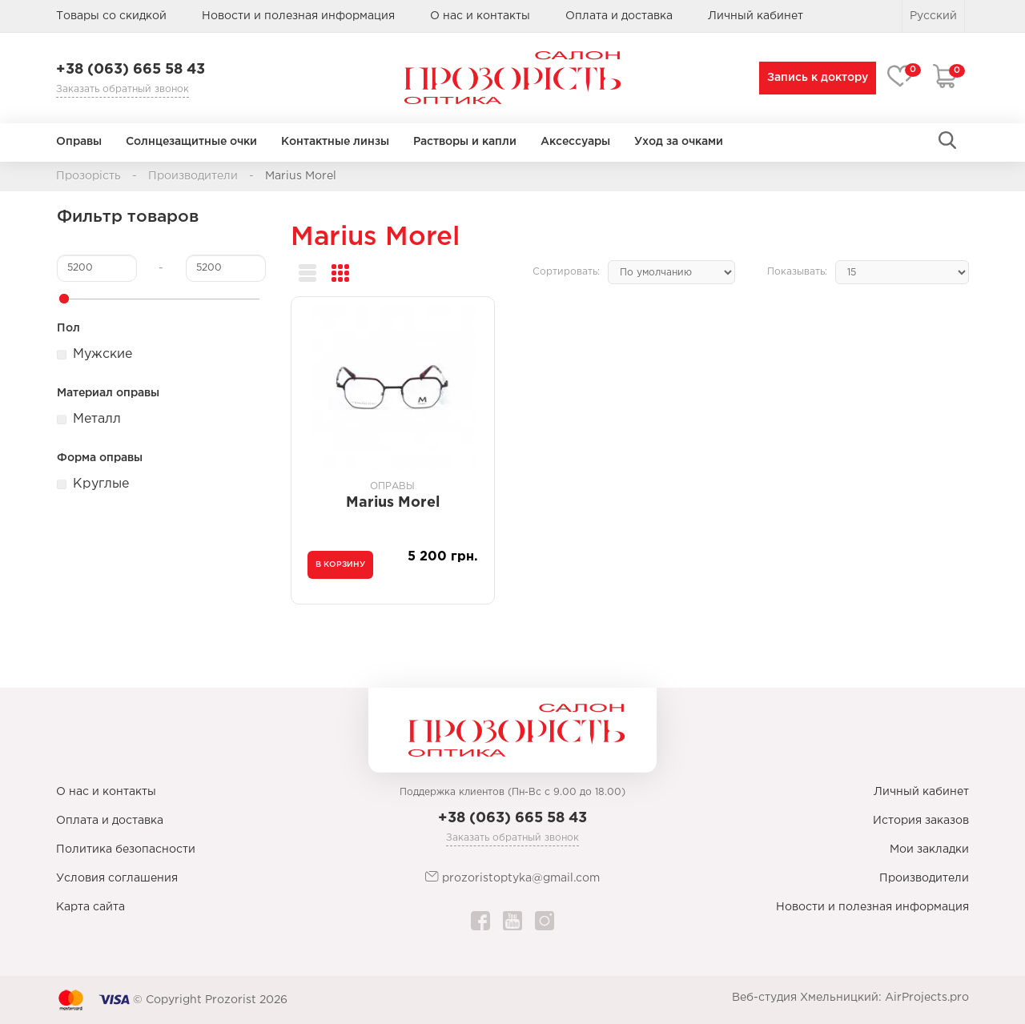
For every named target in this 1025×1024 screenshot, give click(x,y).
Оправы (79, 142)
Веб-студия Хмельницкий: (807, 997)
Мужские (102, 354)
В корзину (340, 564)
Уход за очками (678, 142)
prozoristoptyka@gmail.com (512, 877)
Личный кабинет (921, 792)
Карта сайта (90, 907)
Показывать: (797, 271)
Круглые (101, 484)
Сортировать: (566, 271)
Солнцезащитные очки (191, 142)
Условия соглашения (117, 878)
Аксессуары (575, 142)
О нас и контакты (480, 16)
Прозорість (88, 176)
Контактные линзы (335, 142)
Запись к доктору (814, 77)
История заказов (921, 820)
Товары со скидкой (111, 16)
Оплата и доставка (619, 16)
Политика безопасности (125, 849)
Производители (193, 176)
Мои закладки (929, 849)
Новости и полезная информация (298, 16)
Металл (97, 419)
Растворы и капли (465, 142)
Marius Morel (300, 176)
